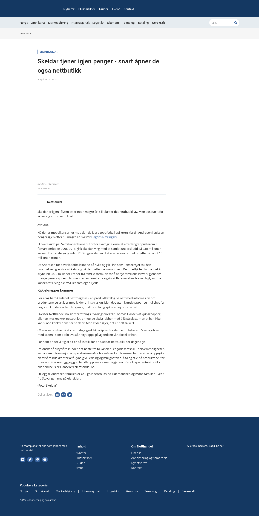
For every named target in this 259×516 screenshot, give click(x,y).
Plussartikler (86, 9)
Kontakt (129, 9)
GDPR (23, 500)
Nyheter (68, 9)
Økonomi (113, 23)
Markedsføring (58, 23)
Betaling (143, 23)
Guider (103, 9)
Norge (24, 23)
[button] (57, 394)
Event (116, 9)
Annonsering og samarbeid (149, 458)
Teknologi (128, 23)
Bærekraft (158, 23)
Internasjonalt (80, 23)
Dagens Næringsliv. (104, 237)
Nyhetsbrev (139, 463)
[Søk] (235, 22)
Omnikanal (38, 23)
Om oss (136, 453)
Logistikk (98, 23)
